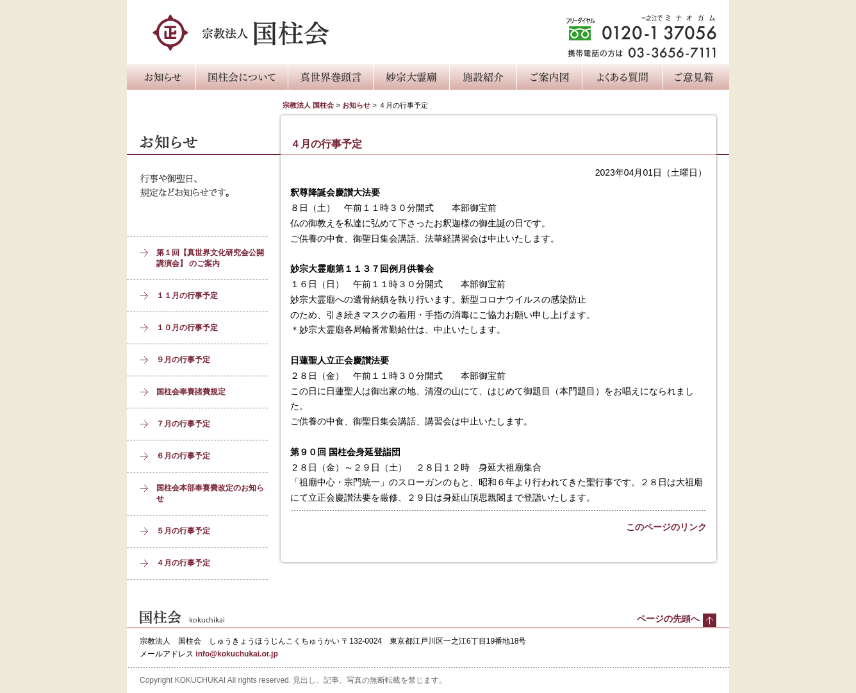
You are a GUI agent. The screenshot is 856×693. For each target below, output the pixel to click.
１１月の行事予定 (187, 295)
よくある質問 (622, 77)
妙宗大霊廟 (411, 77)
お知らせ (161, 77)
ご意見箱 (696, 77)
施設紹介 (482, 77)
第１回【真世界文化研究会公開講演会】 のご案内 (210, 258)
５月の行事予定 (183, 530)
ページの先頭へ (668, 619)
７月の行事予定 (183, 423)
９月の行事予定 (183, 359)
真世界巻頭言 (330, 77)
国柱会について (241, 77)
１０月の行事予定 (187, 327)
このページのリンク (666, 527)
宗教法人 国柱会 (308, 105)
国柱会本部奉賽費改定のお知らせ (210, 493)
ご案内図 (549, 77)
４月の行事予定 (183, 562)
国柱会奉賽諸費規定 (191, 391)
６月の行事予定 (183, 455)
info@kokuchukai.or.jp (236, 653)
